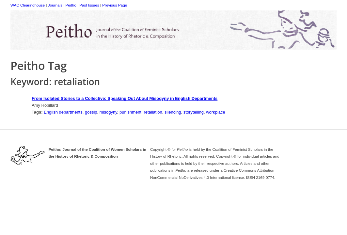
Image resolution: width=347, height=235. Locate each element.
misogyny (108, 112)
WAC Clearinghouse (27, 5)
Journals (55, 5)
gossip (91, 112)
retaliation (153, 112)
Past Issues (89, 5)
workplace (215, 112)
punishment (130, 112)
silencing (173, 112)
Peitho (71, 5)
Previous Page (114, 5)
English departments (63, 112)
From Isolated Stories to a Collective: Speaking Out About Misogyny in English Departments (124, 98)
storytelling (193, 112)
